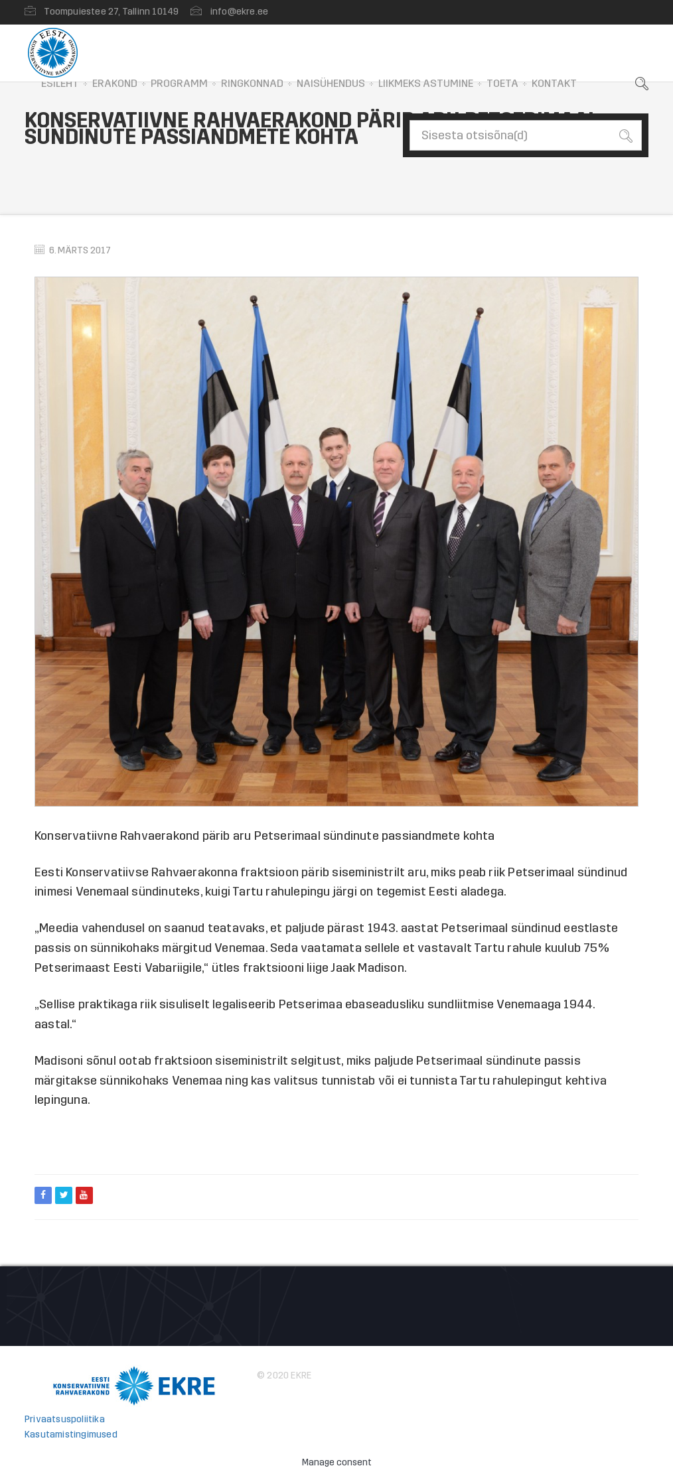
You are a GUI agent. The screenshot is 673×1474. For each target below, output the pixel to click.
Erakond (114, 83)
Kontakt (554, 83)
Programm (179, 83)
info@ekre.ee (239, 11)
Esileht (60, 83)
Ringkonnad (252, 83)
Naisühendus (331, 83)
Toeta (502, 83)
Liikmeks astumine (425, 83)
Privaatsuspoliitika (65, 1419)
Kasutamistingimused (71, 1434)
